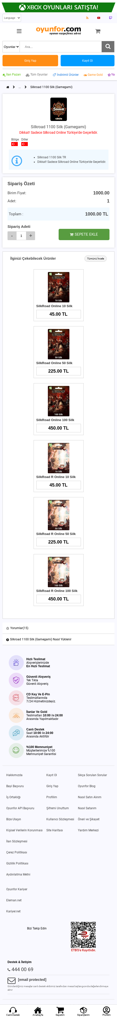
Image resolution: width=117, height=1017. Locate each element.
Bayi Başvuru (15, 786)
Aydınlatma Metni (18, 874)
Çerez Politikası (16, 852)
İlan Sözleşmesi (16, 841)
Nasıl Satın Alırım (89, 797)
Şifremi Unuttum (57, 808)
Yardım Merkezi (88, 830)
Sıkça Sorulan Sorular (92, 775)
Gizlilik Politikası (17, 863)
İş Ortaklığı (13, 797)
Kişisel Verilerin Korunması (24, 830)
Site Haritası (54, 830)
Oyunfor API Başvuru (20, 808)
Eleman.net (14, 900)
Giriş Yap (52, 786)
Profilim (51, 797)
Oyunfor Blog (86, 786)
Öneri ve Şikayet (88, 819)
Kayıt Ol (51, 775)
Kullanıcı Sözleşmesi (60, 819)
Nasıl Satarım (87, 808)
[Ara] (107, 46)
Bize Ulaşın (13, 819)
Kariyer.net (13, 911)
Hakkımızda (14, 775)
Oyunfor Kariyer (16, 889)
